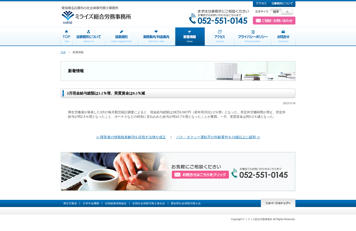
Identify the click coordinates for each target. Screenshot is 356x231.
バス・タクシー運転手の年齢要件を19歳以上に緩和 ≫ (218, 137)
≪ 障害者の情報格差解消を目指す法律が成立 (131, 137)
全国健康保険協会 (116, 203)
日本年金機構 (91, 203)
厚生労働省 (70, 203)
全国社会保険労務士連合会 (148, 203)
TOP (63, 52)
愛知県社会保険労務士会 (186, 203)
